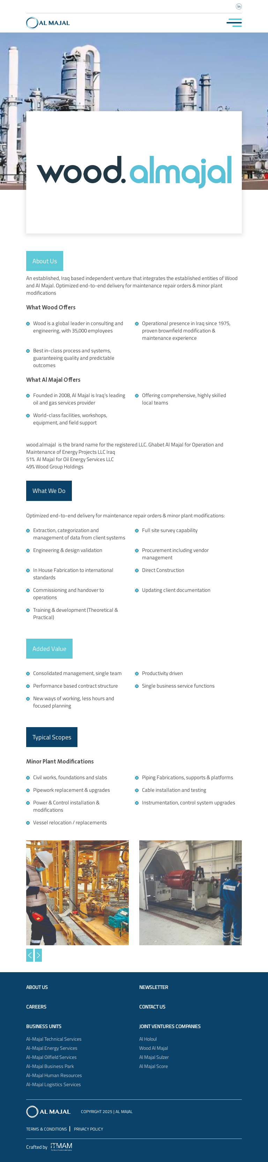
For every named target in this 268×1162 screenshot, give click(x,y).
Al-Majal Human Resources (54, 1075)
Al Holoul (148, 1038)
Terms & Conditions (46, 1129)
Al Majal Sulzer (154, 1057)
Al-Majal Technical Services (54, 1038)
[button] (29, 955)
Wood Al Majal (153, 1048)
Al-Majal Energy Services (51, 1048)
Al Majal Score (153, 1066)
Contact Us (152, 1006)
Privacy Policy (88, 1129)
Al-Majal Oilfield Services (51, 1057)
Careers (36, 1006)
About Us (37, 987)
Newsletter (153, 987)
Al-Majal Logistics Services (53, 1084)
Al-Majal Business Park (50, 1066)
